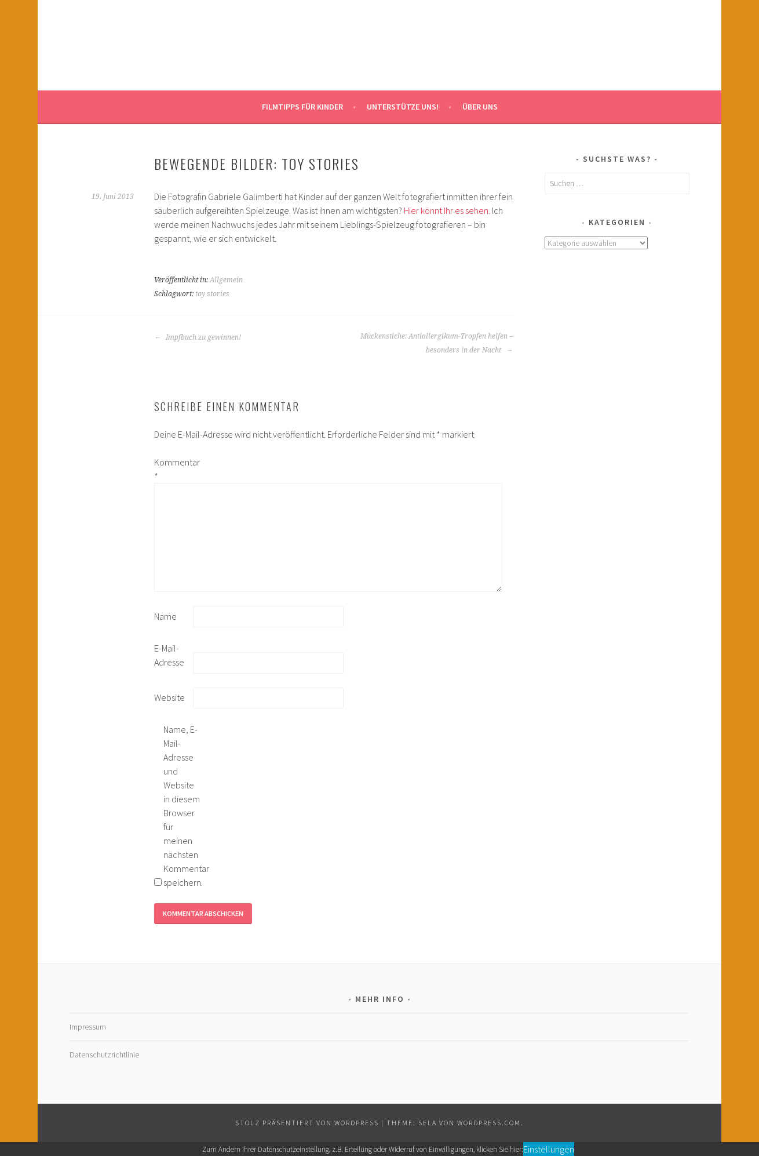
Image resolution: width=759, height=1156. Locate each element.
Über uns (480, 106)
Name (165, 616)
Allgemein (226, 280)
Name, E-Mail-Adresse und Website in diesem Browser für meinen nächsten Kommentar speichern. (181, 806)
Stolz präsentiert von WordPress (307, 1122)
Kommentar (172, 469)
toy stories (212, 294)
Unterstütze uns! (403, 106)
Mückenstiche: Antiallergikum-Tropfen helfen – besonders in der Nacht (436, 343)
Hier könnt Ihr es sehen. (447, 210)
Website (169, 697)
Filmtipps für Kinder (302, 106)
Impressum (88, 1027)
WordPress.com (489, 1122)
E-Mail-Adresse (169, 655)
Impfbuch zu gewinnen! (197, 337)
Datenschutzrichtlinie (104, 1054)
